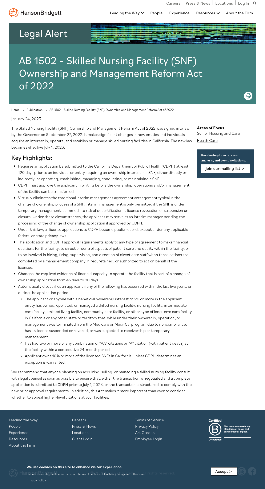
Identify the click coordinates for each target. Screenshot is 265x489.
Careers (173, 3)
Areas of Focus (210, 127)
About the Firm (239, 13)
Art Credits (144, 432)
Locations (224, 3)
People (156, 13)
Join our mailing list (223, 168)
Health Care (207, 140)
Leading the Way (125, 13)
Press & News (198, 3)
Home (15, 109)
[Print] (248, 95)
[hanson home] (35, 9)
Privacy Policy (147, 426)
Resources (205, 13)
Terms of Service (149, 420)
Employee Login (148, 439)
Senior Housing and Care (218, 133)
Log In (243, 3)
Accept (221, 471)
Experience (179, 13)
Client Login (82, 439)
